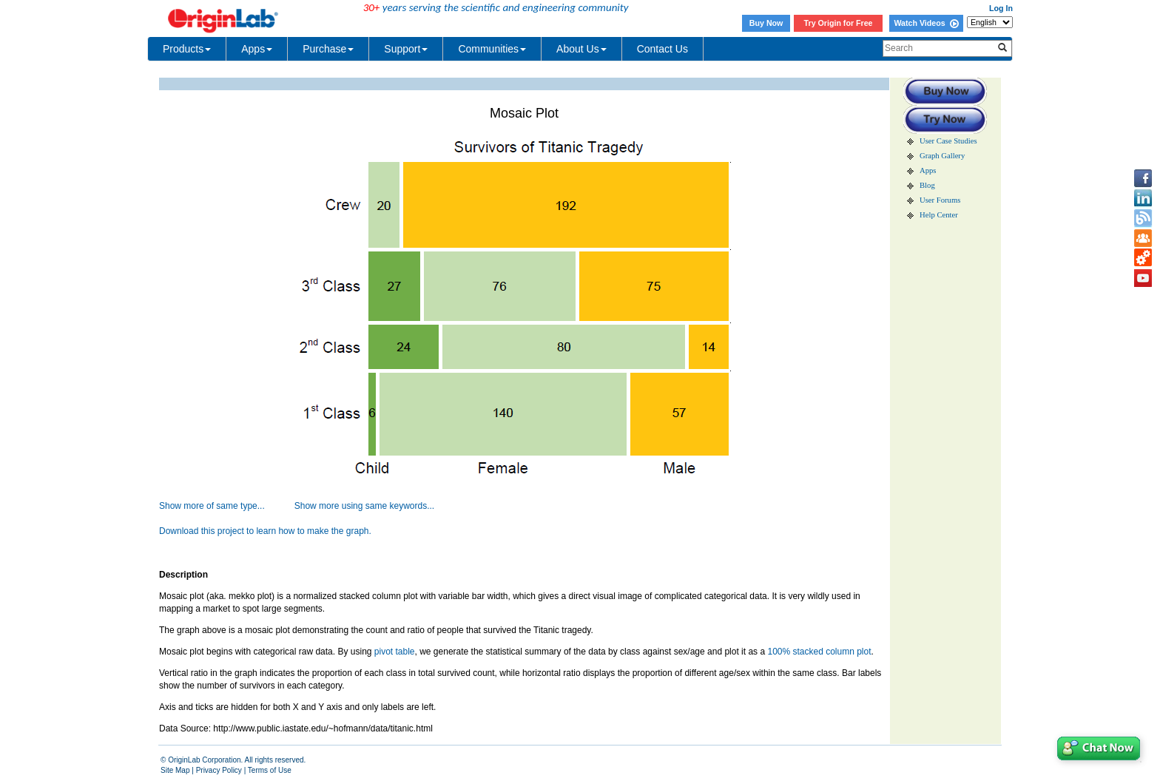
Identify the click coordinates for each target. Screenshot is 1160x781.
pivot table (394, 651)
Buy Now (766, 22)
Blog (927, 185)
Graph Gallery (942, 156)
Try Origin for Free (838, 22)
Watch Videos (926, 22)
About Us (581, 49)
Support (406, 49)
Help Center (939, 215)
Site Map (175, 770)
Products (187, 49)
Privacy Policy (219, 770)
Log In (1001, 8)
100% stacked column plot (819, 651)
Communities (492, 49)
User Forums (940, 200)
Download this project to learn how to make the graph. (265, 531)
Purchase (328, 49)
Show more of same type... (212, 506)
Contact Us (662, 49)
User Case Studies (948, 141)
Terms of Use (269, 770)
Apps (256, 49)
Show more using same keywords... (364, 506)
